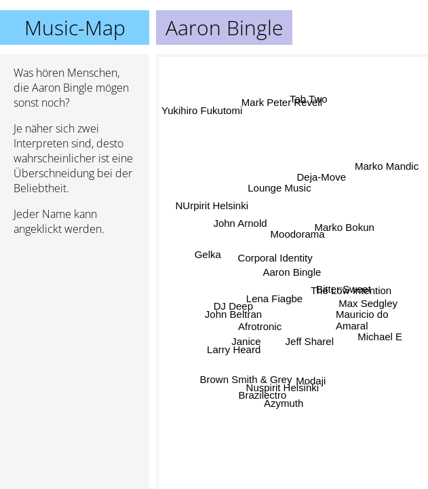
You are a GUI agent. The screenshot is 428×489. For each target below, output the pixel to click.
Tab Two (309, 92)
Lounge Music (286, 177)
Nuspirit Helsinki (284, 382)
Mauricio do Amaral (362, 318)
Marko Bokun (345, 235)
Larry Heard (235, 355)
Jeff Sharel (314, 326)
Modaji (317, 370)
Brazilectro (266, 393)
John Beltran (232, 315)
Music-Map (74, 27)
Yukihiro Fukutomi (201, 118)
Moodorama (298, 241)
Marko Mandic (384, 168)
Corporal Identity (274, 256)
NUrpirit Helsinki (205, 228)
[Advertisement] (74, 318)
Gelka (206, 267)
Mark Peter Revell (281, 105)
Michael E (380, 334)
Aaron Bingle (292, 272)
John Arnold (240, 216)
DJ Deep (232, 305)
